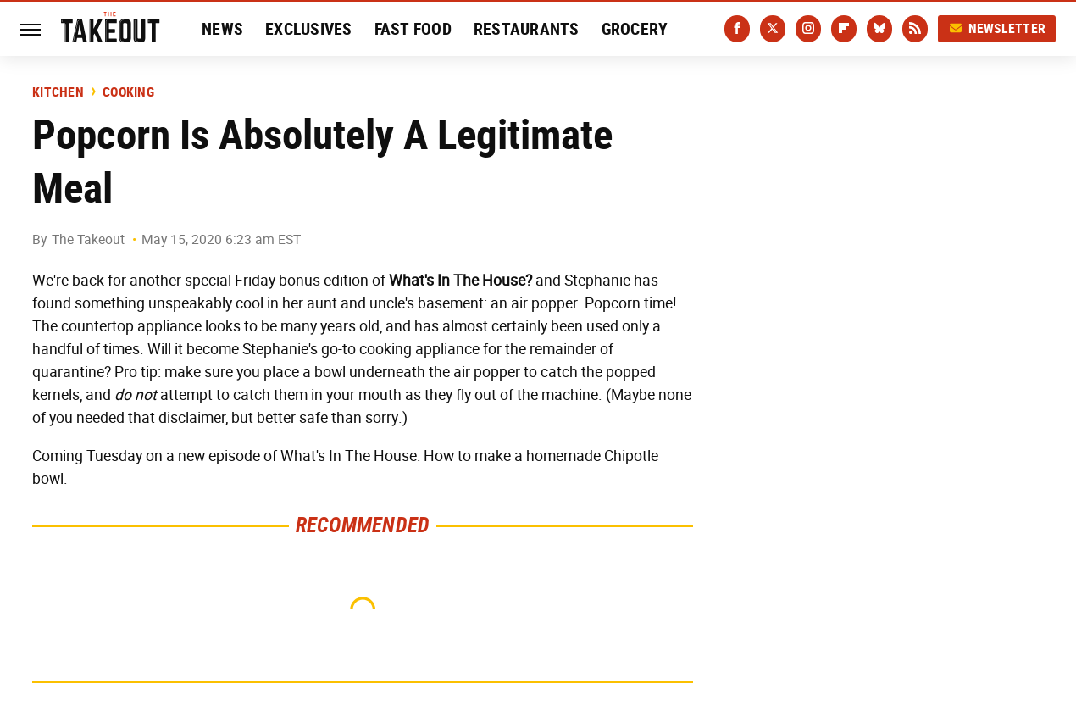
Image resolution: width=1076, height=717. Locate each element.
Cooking (128, 92)
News (222, 29)
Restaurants (527, 29)
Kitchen (58, 92)
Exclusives (308, 29)
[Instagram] (808, 28)
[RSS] (915, 28)
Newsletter (997, 28)
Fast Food (413, 29)
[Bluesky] (879, 28)
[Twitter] (772, 28)
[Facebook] (737, 28)
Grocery (635, 29)
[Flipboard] (844, 28)
